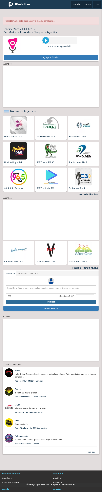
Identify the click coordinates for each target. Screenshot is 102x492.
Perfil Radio (33, 273)
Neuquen (39, 32)
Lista (97, 4)
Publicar (51, 302)
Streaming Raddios (10, 482)
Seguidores (22, 273)
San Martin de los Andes (17, 32)
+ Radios (77, 4)
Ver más (91, 452)
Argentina (52, 32)
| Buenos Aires (29, 412)
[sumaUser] (85, 296)
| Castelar (30, 397)
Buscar (88, 4)
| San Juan (29, 381)
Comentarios (10, 273)
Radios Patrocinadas (85, 267)
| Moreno (27, 444)
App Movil (57, 478)
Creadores (7, 478)
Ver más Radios (88, 194)
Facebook (57, 482)
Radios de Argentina (23, 111)
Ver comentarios (51, 308)
